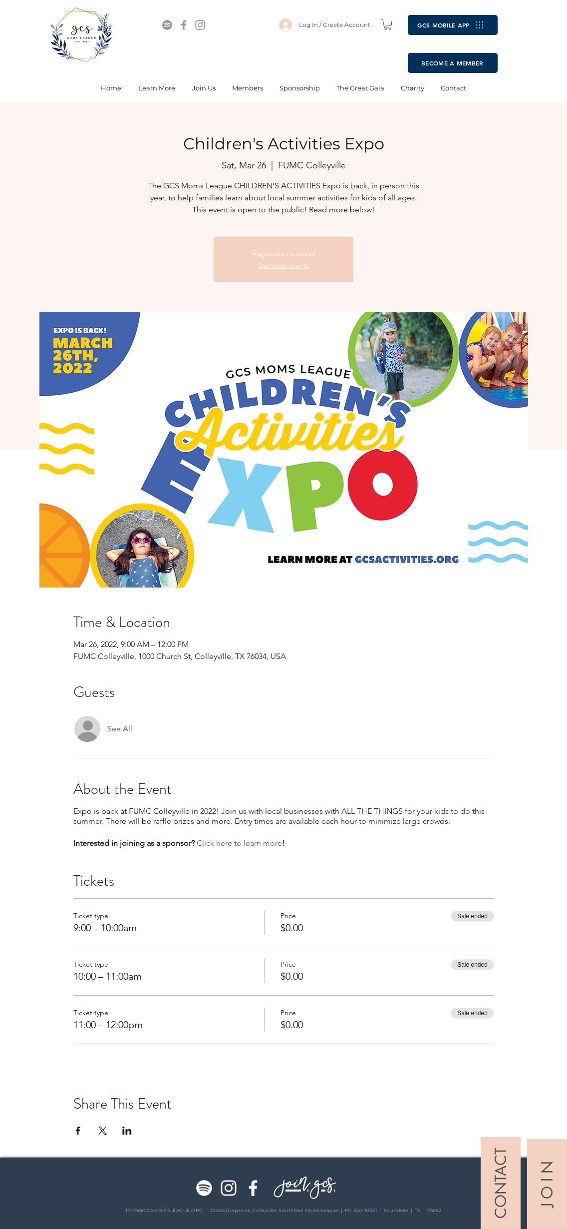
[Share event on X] (102, 1131)
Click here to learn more (239, 843)
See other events (283, 265)
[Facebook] (183, 24)
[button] (387, 24)
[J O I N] (547, 1184)
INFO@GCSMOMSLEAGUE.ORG (164, 1210)
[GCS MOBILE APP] (453, 25)
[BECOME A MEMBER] (453, 63)
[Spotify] (167, 24)
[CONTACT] (501, 1183)
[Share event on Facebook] (78, 1131)
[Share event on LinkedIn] (127, 1131)
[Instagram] (200, 24)
